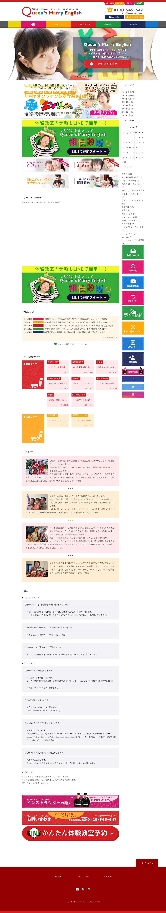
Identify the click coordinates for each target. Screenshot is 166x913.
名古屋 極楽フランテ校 (58, 397)
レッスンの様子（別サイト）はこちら (70, 344)
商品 (124, 204)
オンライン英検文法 (135, 17)
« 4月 (124, 162)
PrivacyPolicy (108, 876)
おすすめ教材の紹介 (130, 177)
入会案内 (133, 25)
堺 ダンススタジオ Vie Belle (58, 418)
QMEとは (58, 25)
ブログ (124, 174)
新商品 (124, 210)
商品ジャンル (127, 214)
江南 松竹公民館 (105, 381)
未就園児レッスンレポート (133, 184)
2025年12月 (127, 92)
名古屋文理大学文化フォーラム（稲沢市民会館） (82, 364)
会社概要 (58, 876)
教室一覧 (108, 25)
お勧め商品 (126, 207)
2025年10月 (127, 99)
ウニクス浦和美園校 (81, 418)
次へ (154, 54)
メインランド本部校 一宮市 (58, 364)
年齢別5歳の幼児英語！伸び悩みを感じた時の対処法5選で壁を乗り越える (74, 332)
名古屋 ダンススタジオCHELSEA (82, 381)
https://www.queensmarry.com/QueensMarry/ (44, 711)
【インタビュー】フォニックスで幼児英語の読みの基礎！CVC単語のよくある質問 (78, 326)
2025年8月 (126, 105)
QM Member (114, 17)
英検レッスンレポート (131, 201)
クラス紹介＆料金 (83, 25)
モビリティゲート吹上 (57, 381)
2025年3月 (126, 109)
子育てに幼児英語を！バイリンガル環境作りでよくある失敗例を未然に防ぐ (75, 329)
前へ (11, 54)
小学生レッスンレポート (132, 194)
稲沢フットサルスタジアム (107, 364)
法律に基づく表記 (83, 876)
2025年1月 (126, 115)
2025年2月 (126, 112)
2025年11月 (126, 95)
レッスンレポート (129, 181)
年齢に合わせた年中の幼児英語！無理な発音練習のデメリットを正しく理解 (75, 319)
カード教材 (126, 224)
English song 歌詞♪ (129, 220)
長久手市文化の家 (80, 397)
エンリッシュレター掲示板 (133, 240)
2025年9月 (126, 102)
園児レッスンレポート (131, 191)
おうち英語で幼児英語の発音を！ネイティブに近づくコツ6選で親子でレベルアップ (78, 322)
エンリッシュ (127, 217)
